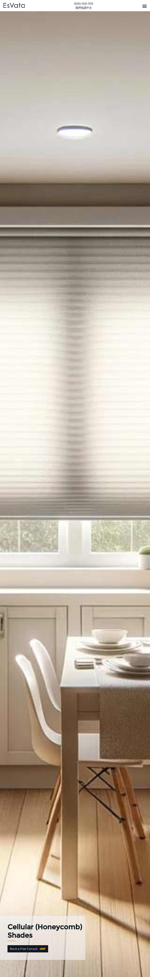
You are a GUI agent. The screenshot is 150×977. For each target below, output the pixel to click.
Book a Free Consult (24, 948)
